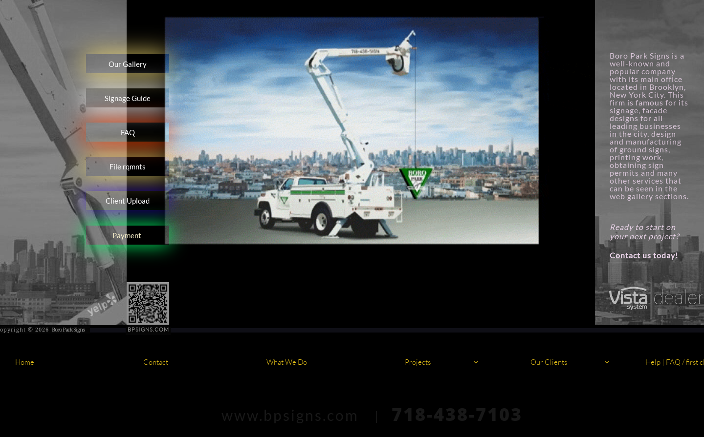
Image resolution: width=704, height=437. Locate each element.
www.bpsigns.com (290, 415)
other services (637, 180)
